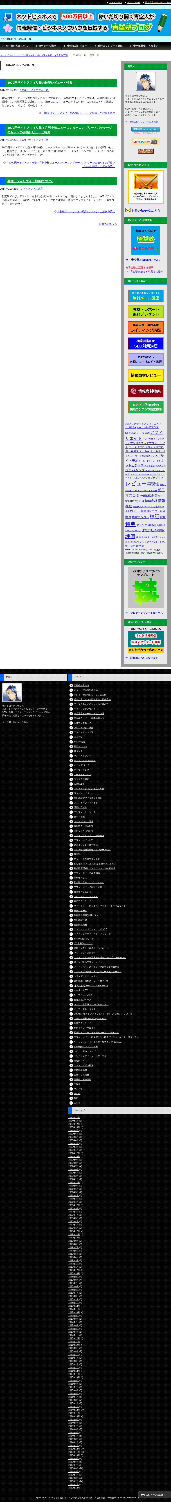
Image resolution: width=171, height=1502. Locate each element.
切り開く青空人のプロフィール (89, 882)
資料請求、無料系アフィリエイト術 (91, 981)
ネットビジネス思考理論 (86, 690)
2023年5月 (73, 1137)
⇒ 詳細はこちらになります (141, 657)
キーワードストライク (85, 1009)
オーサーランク (81, 770)
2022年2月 (73, 1176)
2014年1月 (73, 1445)
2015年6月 (73, 1390)
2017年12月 (74, 1306)
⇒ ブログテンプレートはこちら (144, 612)
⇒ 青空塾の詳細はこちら (142, 259)
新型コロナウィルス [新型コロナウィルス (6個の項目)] (153, 511)
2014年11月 (74, 1413)
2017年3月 (73, 1332)
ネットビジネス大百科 (85, 953)
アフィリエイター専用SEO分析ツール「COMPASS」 (100, 957)
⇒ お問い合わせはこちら (15, 722)
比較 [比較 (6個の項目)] (163, 517)
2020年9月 (73, 1208)
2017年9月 (73, 1315)
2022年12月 (74, 1153)
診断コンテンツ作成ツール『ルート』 (92, 948)
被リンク (78, 751)
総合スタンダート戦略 (110, 45)
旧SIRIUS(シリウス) (83, 943)
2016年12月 (74, 1338)
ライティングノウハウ (85, 709)
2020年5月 (73, 1218)
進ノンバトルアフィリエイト (88, 962)
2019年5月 (73, 1254)
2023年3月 (73, 1143)
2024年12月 (74, 1117)
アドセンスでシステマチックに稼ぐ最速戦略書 (96, 967)
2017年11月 (74, 1309)
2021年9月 (73, 1185)
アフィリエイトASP (83, 840)
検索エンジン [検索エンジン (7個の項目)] (140, 517)
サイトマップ (115, 2)
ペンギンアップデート (85, 760)
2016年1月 (73, 1367)
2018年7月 (73, 1283)
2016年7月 (73, 1354)
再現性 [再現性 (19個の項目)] (153, 484)
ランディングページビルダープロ (90, 1056)
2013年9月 (73, 1458)
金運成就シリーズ (82, 999)
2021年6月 (73, 1189)
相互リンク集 (133, 2)
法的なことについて (83, 831)
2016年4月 (73, 1358)
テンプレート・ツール (85, 812)
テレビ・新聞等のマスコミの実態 (90, 695)
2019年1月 (73, 1267)
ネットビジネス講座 (31, 188)
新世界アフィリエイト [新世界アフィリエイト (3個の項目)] (143, 507)
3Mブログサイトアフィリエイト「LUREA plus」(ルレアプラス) (104, 1014)
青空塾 (77, 854)
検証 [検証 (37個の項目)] (154, 516)
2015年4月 (73, 1397)
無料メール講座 (47, 45)
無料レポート (80, 910)
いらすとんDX (81, 990)
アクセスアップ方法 (83, 732)
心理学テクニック (82, 723)
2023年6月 (73, 1133)
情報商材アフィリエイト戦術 (88, 798)
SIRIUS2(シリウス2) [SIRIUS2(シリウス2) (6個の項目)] (137, 432)
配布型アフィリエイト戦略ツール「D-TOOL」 (96, 1032)
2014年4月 (73, 1436)
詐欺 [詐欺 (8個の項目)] (145, 530)
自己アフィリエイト (83, 901)
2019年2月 (73, 1263)
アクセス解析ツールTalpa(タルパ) (90, 1018)
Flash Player (146, 553)
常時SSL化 (79, 784)
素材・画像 (79, 817)
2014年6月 (73, 1429)
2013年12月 (74, 1449)
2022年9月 (73, 1159)
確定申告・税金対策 (83, 826)
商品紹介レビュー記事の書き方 (89, 718)
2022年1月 (73, 1179)
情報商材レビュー (77, 45)
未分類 (77, 1103)
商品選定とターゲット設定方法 (89, 713)
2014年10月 (74, 1416)
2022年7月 (73, 1166)
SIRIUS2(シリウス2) (84, 938)
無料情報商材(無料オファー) (87, 915)
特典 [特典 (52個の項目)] (130, 524)
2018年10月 (74, 1273)
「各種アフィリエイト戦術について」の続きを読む (86, 211)
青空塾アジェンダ (82, 892)
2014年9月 (73, 1419)
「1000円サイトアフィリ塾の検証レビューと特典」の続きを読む (78, 112)
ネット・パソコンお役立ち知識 (89, 788)
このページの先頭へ (155, 1495)
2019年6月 (73, 1250)
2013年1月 (73, 1484)
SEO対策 (78, 737)
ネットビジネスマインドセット (89, 859)
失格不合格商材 (81, 1075)
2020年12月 (74, 1205)
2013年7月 (73, 1465)
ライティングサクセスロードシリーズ (92, 934)
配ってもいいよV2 (83, 995)
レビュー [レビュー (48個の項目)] (136, 483)
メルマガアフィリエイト (86, 802)
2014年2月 (73, 1442)
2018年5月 (73, 1289)
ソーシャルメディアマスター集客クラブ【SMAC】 (98, 1042)
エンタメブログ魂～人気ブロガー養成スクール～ (98, 971)
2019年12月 (74, 1231)
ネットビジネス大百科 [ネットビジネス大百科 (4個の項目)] (155, 465)
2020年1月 (73, 1228)
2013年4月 (73, 1474)
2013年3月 (73, 1478)
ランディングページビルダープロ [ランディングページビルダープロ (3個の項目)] (145, 474)
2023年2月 (73, 1146)
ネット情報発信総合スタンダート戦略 (92, 849)
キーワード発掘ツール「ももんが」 (91, 1004)
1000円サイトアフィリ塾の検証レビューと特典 (39, 82)
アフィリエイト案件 (83, 1065)
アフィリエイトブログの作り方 (89, 835)
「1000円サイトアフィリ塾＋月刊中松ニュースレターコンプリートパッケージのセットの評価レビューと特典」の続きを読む (60, 164)
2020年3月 (73, 1224)
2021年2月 (73, 1198)
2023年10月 (74, 1127)
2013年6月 (73, 1468)
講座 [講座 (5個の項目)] (138, 537)
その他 (77, 1093)
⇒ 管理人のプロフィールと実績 (141, 122)
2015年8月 (73, 1384)
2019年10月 (74, 1237)
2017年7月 (73, 1322)
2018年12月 (74, 1270)
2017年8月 (73, 1319)
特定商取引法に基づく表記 (158, 2)
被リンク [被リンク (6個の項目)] (141, 525)
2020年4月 (73, 1221)
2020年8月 (73, 1211)
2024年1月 (73, 1121)
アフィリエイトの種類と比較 (88, 887)
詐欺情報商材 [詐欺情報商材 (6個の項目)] (156, 530)
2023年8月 (73, 1130)
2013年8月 (73, 1462)
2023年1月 (73, 1150)
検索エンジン (80, 746)
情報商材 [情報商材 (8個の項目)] (151, 500)
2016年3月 (73, 1361)
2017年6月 (73, 1325)
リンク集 (78, 1089)
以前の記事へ (106, 224)
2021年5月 (73, 1192)
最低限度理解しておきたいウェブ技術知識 (94, 868)
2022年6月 (73, 1169)
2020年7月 (73, 1215)
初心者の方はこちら (16, 45)
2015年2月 (73, 1403)
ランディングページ (83, 793)
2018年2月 (73, 1299)
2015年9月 (73, 1380)
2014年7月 (73, 1426)
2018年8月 (73, 1280)
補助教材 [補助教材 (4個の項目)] (152, 525)
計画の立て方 (80, 807)
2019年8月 (73, 1244)
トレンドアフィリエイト (86, 896)
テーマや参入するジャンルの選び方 (91, 704)
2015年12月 (74, 1371)
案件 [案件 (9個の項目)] (128, 517)
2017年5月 (73, 1328)
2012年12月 (74, 1487)
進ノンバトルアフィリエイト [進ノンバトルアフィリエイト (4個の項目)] (148, 542)
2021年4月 (73, 1195)
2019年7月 (73, 1247)
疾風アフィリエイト (83, 1023)
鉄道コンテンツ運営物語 (86, 845)
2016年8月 (73, 1351)
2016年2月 (73, 1364)
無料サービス (80, 877)
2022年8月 (73, 1163)
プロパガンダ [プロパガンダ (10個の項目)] (135, 470)
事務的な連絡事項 (82, 1079)
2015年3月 (73, 1400)
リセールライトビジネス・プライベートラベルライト (100, 906)
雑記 (76, 1098)
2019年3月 (73, 1260)
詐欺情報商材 (80, 1070)
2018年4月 (73, 1293)
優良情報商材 (80, 924)
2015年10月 (74, 1377)
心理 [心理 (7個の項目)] (142, 500)
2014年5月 (73, 1432)
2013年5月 (73, 1471)
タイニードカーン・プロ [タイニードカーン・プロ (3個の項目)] (150, 461)
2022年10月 (74, 1156)
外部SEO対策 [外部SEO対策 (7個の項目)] (149, 495)
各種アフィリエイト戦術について (30, 181)
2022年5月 (73, 1172)
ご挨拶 (77, 1084)
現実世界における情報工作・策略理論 (92, 699)
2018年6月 (73, 1286)
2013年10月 (74, 1455)
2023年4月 (73, 1140)
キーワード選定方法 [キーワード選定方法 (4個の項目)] (140, 456)
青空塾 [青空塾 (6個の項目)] (140, 545)
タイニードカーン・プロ (86, 1051)
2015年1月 (73, 1406)
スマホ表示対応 (81, 779)
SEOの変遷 (79, 741)
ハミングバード (81, 765)
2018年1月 (73, 1302)
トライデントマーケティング (88, 976)
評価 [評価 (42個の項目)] (130, 536)
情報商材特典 (80, 920)
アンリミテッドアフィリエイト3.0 (90, 929)
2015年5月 (73, 1393)
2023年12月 (74, 1124)
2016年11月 (74, 1341)
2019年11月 (74, 1234)
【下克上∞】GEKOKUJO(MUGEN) (91, 985)
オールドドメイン (82, 774)
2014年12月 (74, 1410)
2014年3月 (73, 1439)
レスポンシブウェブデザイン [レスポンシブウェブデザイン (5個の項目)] (146, 477)
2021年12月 (74, 1182)
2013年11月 (74, 1452)
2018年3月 (73, 1296)
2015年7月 (73, 1387)
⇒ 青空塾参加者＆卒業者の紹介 (144, 271)
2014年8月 (73, 1423)
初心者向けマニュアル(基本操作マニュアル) (95, 863)
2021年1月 (73, 1202)
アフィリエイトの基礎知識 (87, 873)
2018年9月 (73, 1276)
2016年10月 (74, 1345)
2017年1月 (73, 1335)
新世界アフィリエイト (85, 1028)
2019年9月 (73, 1241)
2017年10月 (74, 1312)
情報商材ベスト (81, 1060)
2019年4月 (73, 1257)
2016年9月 (73, 1348)
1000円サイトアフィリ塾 (34, 90)
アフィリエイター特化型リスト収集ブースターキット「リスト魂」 (106, 1037)
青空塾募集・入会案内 (145, 45)
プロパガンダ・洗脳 (83, 727)
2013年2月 (73, 1481)
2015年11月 (74, 1374)
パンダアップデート (83, 756)
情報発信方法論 (81, 685)
